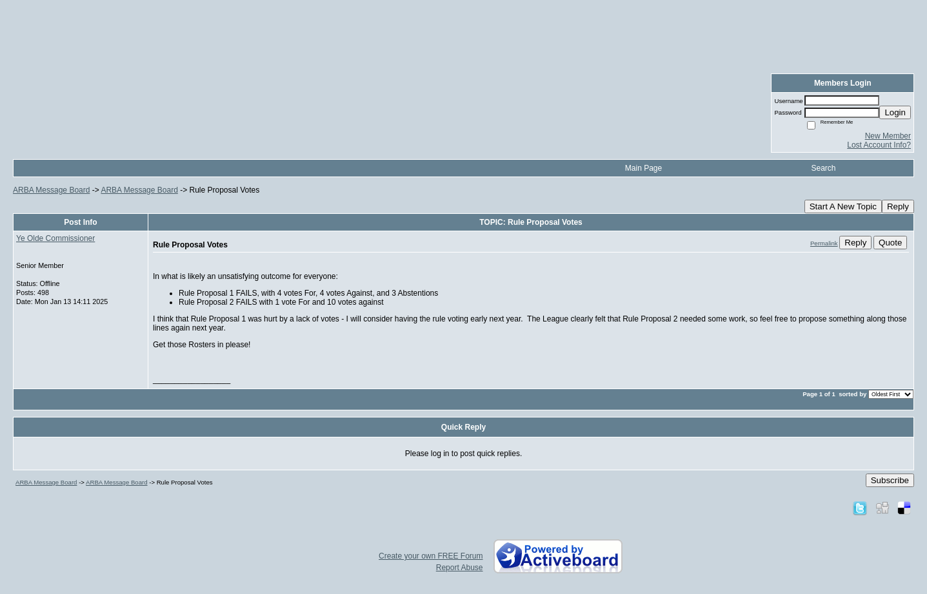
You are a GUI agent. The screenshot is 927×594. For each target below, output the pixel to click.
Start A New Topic (843, 206)
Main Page (643, 168)
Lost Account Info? (879, 144)
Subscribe (890, 480)
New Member (888, 135)
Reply (898, 206)
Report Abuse (459, 567)
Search (823, 168)
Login (895, 112)
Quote (890, 242)
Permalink (824, 243)
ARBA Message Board (51, 190)
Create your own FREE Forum (431, 555)
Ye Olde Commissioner (55, 238)
